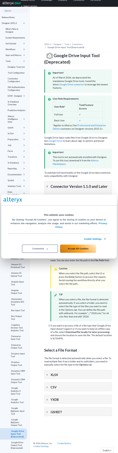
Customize (40, 248)
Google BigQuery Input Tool (17, 411)
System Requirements (15, 37)
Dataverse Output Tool (16, 346)
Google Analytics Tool (17, 401)
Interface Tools (16, 186)
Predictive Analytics (16, 110)
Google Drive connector (71, 84)
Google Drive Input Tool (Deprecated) (17, 434)
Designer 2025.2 (13, 23)
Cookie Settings (93, 239)
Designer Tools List (16, 67)
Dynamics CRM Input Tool (18, 372)
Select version (29, 6)
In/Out (16, 133)
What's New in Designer (12, 30)
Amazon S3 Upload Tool (16, 274)
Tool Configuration (16, 73)
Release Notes (8, 17)
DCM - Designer (16, 96)
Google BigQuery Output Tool (16, 422)
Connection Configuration (14, 80)
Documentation (16, 174)
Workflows (15, 49)
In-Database (16, 162)
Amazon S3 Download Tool (18, 265)
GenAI (16, 127)
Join (16, 145)
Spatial (16, 180)
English (107, 450)
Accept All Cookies (78, 248)
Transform (16, 157)
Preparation (16, 139)
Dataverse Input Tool (16, 337)
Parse (16, 151)
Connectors (77, 44)
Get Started (15, 43)
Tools (15, 61)
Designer (58, 44)
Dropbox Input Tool (18, 355)
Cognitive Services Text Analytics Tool (17, 328)
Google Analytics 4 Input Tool (16, 391)
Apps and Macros (15, 55)
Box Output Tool (16, 317)
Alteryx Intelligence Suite (16, 119)
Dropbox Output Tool (16, 363)
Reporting (16, 168)
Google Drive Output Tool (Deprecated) (17, 445)
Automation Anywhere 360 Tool (17, 302)
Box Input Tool (18, 310)
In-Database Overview (13, 103)
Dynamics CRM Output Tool (18, 380)
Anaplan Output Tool (16, 291)
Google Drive (55, 140)
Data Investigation (16, 193)
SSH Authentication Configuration (16, 88)
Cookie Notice (64, 443)
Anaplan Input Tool (17, 283)
